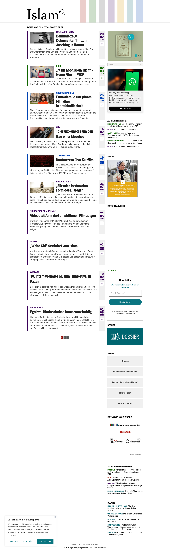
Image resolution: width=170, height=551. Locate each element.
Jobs (79, 548)
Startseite (102, 11)
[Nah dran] (55, 517)
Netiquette (85, 548)
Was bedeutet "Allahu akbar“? (123, 146)
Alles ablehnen (28, 541)
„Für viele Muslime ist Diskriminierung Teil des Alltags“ (122, 508)
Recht (120, 11)
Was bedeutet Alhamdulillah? (122, 130)
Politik (83, 11)
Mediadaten (93, 548)
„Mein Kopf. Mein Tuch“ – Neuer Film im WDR (75, 72)
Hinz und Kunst (125, 403)
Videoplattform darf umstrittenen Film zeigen (63, 215)
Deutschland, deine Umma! (125, 382)
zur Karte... (112, 271)
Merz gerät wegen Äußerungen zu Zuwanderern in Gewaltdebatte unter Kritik (124, 472)
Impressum (73, 548)
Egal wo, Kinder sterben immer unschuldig (60, 312)
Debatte (130, 11)
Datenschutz (102, 548)
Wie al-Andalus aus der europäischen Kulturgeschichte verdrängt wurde (124, 485)
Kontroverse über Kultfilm (75, 160)
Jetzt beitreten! (125, 108)
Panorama (139, 11)
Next (138, 439)
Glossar (125, 361)
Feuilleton (111, 11)
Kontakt (66, 548)
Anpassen (13, 541)
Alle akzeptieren (45, 541)
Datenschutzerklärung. (128, 313)
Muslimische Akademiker (125, 372)
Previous (111, 439)
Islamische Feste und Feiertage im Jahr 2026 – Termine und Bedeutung (123, 135)
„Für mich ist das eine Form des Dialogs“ (72, 188)
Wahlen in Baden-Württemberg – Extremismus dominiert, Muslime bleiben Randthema (123, 527)
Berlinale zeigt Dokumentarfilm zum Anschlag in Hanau (71, 40)
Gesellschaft (92, 11)
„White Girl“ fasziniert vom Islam (54, 246)
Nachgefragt (125, 393)
